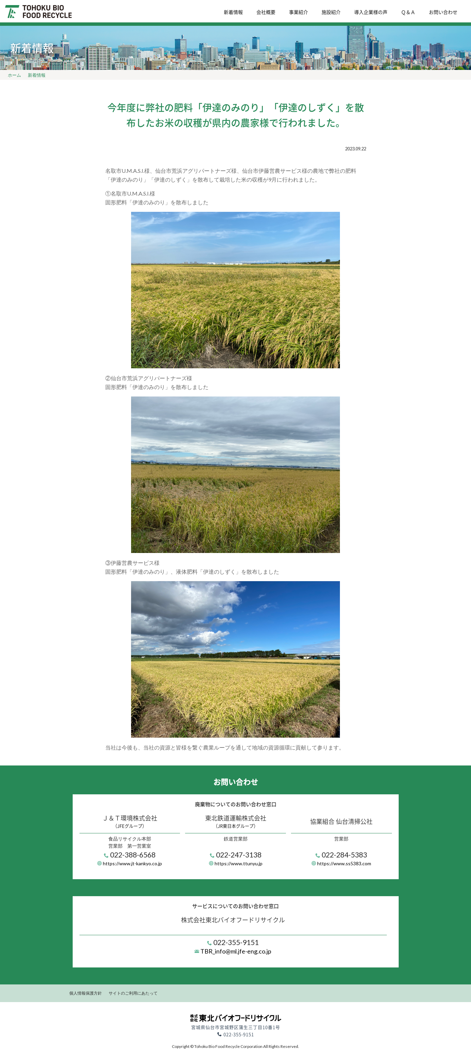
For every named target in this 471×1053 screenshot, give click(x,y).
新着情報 (233, 11)
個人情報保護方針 (85, 993)
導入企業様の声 (370, 11)
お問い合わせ (443, 11)
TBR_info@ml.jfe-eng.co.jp (235, 951)
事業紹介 (298, 11)
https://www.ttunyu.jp (238, 863)
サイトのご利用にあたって (133, 993)
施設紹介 (331, 11)
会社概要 (265, 11)
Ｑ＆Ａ (408, 11)
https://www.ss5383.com (344, 863)
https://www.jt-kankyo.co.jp (132, 863)
